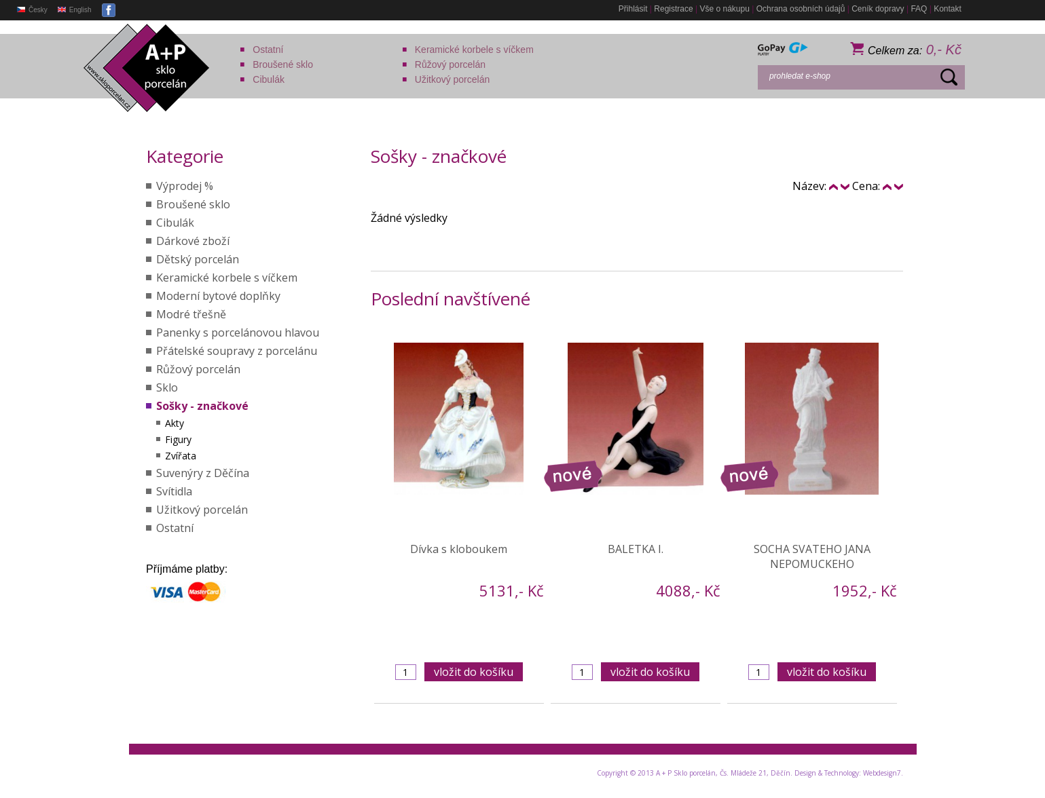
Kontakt (947, 9)
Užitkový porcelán (452, 79)
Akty (174, 423)
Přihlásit (633, 9)
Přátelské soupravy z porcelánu (236, 350)
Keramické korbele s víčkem (474, 49)
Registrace (673, 9)
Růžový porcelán (450, 64)
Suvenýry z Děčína (202, 473)
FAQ (919, 9)
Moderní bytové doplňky (218, 295)
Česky (32, 10)
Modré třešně (191, 314)
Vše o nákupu (724, 9)
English (75, 10)
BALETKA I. (635, 549)
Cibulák (269, 79)
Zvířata (180, 455)
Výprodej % (184, 185)
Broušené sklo (283, 64)
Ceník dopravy (877, 9)
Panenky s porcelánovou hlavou (237, 332)
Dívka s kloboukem (458, 549)
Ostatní (268, 49)
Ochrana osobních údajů (800, 9)
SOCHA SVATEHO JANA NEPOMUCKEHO (812, 556)
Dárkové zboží (193, 240)
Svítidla (174, 491)
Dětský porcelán (197, 259)
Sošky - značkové (202, 405)
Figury (178, 439)
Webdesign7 (882, 773)
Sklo (167, 387)
